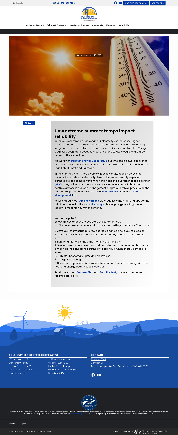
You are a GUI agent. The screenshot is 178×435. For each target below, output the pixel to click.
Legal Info (23, 424)
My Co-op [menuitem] (110, 25)
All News (28, 123)
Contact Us (97, 362)
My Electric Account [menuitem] (33, 25)
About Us (12, 424)
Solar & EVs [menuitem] (124, 25)
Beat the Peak (109, 191)
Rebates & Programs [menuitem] (55, 25)
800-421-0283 (68, 3)
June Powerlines (89, 200)
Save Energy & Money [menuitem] (78, 25)
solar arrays (96, 204)
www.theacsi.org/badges (79, 414)
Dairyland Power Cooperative (89, 161)
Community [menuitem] (97, 25)
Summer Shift (85, 272)
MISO (59, 184)
